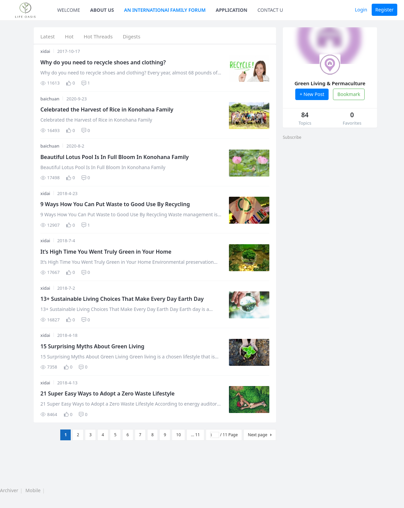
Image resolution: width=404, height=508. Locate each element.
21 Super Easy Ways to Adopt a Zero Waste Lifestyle (107, 393)
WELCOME (68, 10)
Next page (257, 435)
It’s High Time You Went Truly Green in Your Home (105, 251)
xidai (45, 51)
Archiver (9, 490)
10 (178, 435)
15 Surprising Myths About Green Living (92, 346)
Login (361, 9)
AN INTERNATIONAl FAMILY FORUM (165, 10)
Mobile (33, 490)
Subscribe (292, 137)
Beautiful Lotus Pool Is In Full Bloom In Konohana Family (114, 157)
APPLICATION (231, 10)
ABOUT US (102, 10)
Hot (69, 36)
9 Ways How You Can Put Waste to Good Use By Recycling (115, 204)
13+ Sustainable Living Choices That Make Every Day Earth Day (122, 299)
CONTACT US (272, 10)
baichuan (49, 99)
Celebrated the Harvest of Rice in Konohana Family (106, 109)
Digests (131, 36)
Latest (47, 36)
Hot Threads (97, 36)
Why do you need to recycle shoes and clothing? (103, 62)
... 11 (195, 435)
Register (384, 9)
